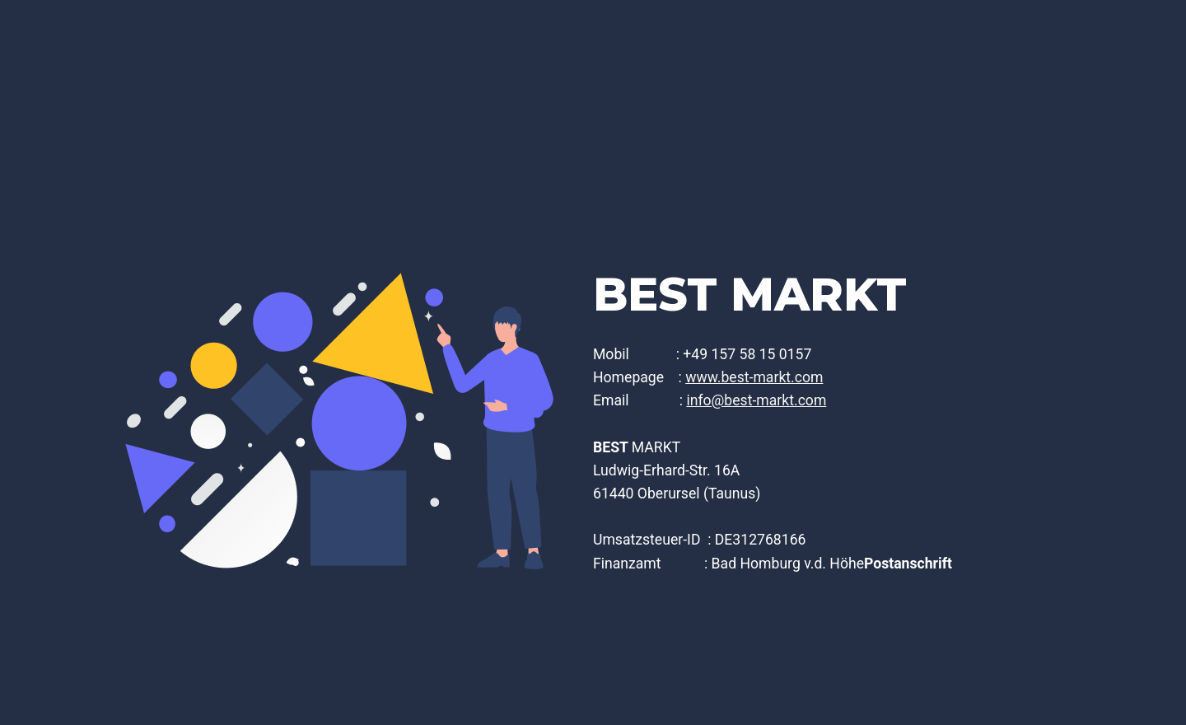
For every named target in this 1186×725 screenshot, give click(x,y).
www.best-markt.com (754, 377)
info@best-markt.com (756, 400)
